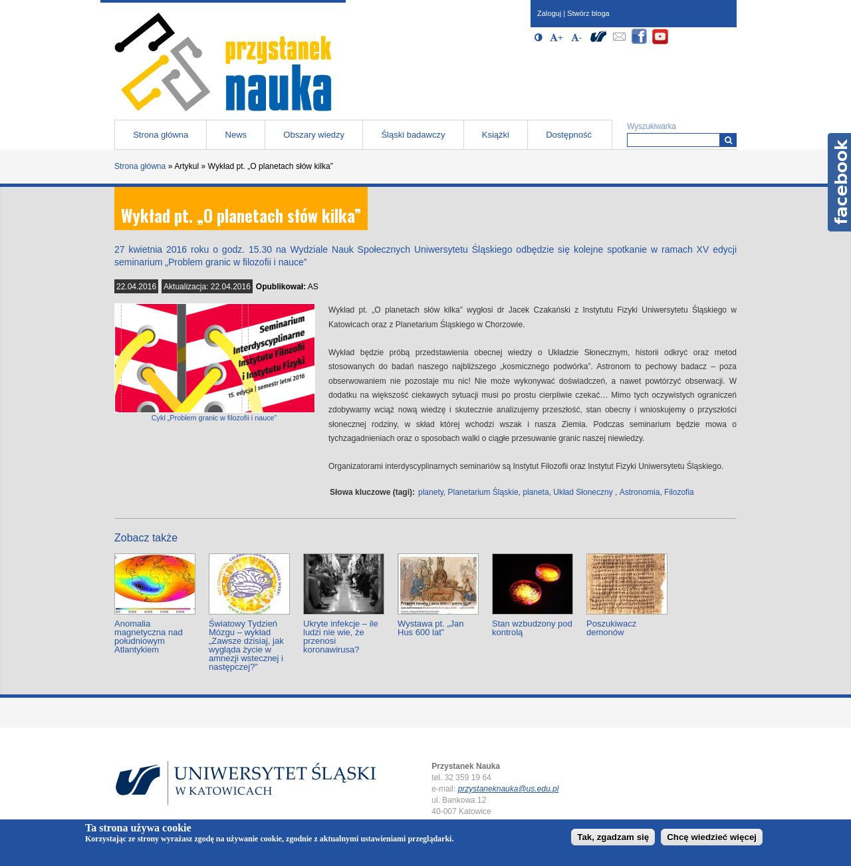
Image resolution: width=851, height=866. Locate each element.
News (236, 135)
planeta (535, 492)
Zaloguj (549, 13)
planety (430, 492)
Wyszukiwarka (651, 126)
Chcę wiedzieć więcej (712, 837)
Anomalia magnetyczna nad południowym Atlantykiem (148, 636)
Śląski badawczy (413, 135)
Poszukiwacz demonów (611, 628)
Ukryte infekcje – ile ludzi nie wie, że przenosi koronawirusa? (340, 636)
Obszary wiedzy (313, 135)
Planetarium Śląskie (483, 492)
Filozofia (679, 492)
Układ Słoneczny (582, 492)
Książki (495, 135)
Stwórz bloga (588, 13)
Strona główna (160, 135)
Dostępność (569, 135)
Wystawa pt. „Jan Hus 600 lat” (431, 628)
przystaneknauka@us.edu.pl (508, 789)
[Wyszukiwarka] (728, 140)
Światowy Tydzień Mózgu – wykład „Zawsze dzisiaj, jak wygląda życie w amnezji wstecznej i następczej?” (246, 645)
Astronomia (640, 492)
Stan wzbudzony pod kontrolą (532, 628)
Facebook (839, 182)
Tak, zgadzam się (613, 837)
